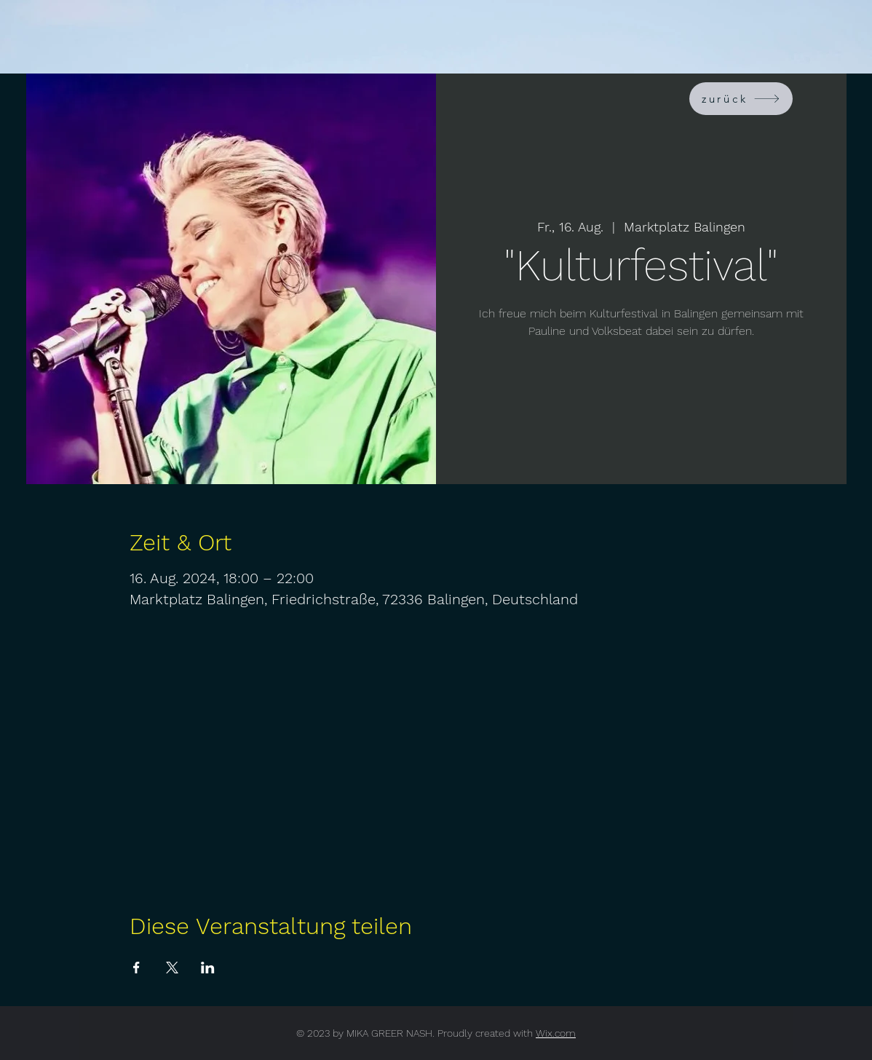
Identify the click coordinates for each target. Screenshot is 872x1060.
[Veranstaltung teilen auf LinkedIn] (208, 967)
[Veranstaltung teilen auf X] (172, 967)
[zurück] (741, 98)
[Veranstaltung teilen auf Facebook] (136, 967)
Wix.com (556, 1033)
